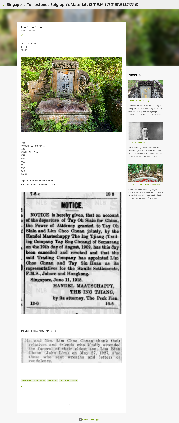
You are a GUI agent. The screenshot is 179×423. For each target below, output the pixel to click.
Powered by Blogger (89, 419)
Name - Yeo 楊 (39, 380)
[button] (22, 35)
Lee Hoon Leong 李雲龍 (137, 142)
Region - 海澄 (52, 380)
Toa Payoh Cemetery (68, 380)
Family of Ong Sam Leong (138, 101)
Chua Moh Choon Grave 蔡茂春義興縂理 (144, 184)
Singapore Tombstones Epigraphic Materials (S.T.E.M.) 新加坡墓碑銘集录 (73, 4)
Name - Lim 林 (27, 380)
